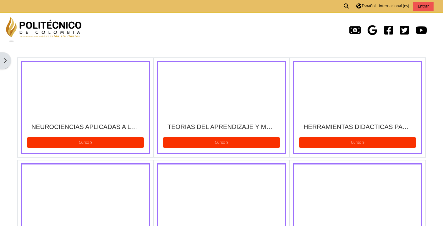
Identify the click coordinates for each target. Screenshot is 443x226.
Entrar (423, 6)
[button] (347, 6)
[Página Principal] (43, 28)
